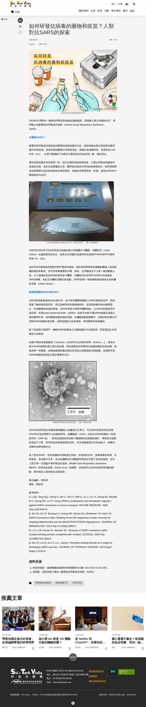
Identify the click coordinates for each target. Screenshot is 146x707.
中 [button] (20, 68)
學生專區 (116, 12)
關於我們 (83, 12)
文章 (93, 12)
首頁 (4, 19)
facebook (20, 51)
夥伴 (125, 12)
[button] (133, 4)
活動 (106, 12)
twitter (20, 56)
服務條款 (93, 677)
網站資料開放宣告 (97, 682)
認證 (132, 12)
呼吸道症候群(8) (43, 583)
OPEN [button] (73, 658)
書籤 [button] (20, 80)
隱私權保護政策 (96, 672)
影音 (99, 12)
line (19, 62)
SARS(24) (77, 583)
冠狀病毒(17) (62, 583)
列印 (20, 74)
